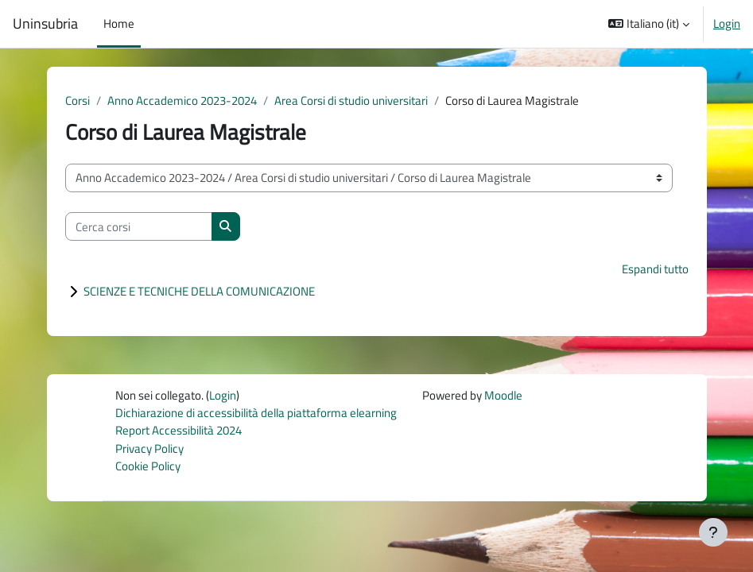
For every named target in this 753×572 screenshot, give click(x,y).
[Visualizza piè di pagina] (713, 532)
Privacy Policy (149, 448)
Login (726, 24)
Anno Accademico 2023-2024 (182, 100)
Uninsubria (45, 24)
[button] (649, 24)
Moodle (503, 395)
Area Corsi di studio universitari (351, 100)
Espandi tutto (655, 269)
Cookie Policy (147, 466)
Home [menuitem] (118, 23)
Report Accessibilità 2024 (178, 430)
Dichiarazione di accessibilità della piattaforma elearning (256, 413)
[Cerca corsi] (138, 226)
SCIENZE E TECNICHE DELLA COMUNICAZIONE (199, 291)
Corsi (77, 100)
